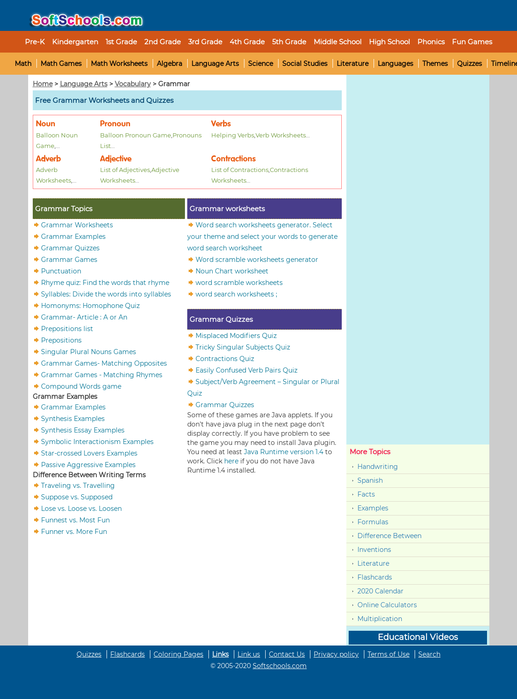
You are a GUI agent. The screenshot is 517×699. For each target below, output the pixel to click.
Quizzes (469, 63)
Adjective (115, 159)
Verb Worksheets (281, 135)
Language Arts (215, 63)
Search (429, 654)
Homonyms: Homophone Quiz (90, 305)
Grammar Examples (73, 236)
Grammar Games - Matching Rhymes (101, 374)
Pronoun (115, 124)
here (231, 461)
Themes (435, 63)
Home (43, 84)
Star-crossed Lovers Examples (89, 453)
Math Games (61, 63)
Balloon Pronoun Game (135, 135)
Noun (45, 124)
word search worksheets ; (236, 294)
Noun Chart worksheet (232, 271)
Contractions (233, 159)
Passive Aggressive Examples (88, 464)
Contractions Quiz (225, 358)
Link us (249, 654)
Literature (352, 63)
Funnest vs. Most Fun (75, 519)
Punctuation (61, 271)
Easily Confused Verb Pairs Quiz (246, 370)
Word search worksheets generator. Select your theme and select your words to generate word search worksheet (262, 236)
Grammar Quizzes (70, 247)
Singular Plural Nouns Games (88, 351)
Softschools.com (280, 666)
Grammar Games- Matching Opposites (104, 363)
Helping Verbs (232, 135)
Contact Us (287, 654)
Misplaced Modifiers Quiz (236, 335)
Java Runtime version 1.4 (283, 452)
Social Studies (304, 63)
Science (260, 63)
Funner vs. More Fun (74, 531)
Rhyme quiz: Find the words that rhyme (105, 282)
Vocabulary (133, 84)
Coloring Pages (178, 654)
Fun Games (472, 41)
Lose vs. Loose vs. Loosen (81, 508)
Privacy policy (336, 654)
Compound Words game (81, 386)
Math (23, 63)
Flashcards (374, 577)
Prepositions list (67, 328)
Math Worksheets (119, 63)
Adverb (48, 159)
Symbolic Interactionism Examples (97, 441)
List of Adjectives (125, 169)
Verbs (221, 124)
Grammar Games (69, 259)
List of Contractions (239, 169)
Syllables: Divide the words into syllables (106, 294)
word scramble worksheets (239, 282)
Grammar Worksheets (77, 224)
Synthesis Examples (73, 418)
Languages (395, 63)
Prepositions (61, 340)
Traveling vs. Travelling (78, 485)
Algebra (169, 63)
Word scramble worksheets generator (257, 259)
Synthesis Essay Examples (83, 430)
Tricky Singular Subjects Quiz (243, 347)
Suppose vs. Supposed (77, 496)
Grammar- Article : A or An (84, 317)
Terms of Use (389, 654)
